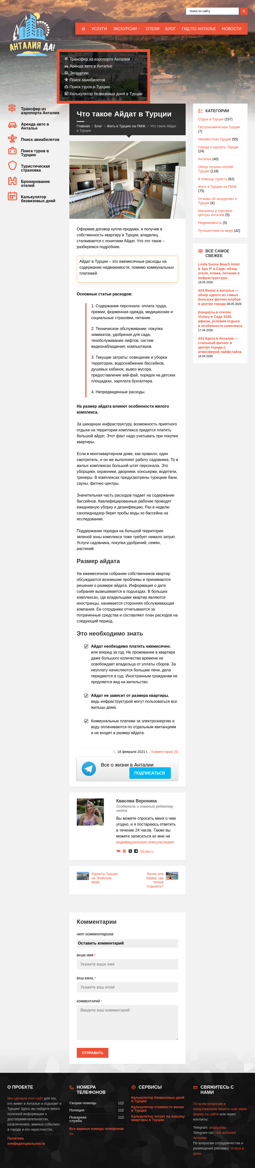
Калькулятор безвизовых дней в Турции (106, 94)
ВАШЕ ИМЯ (86, 955)
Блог (170, 29)
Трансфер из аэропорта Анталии (100, 59)
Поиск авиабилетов (87, 80)
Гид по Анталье (199, 29)
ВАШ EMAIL (86, 978)
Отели (152, 29)
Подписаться (150, 773)
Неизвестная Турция (214, 139)
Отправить (92, 1053)
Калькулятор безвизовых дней (38, 199)
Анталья (204, 159)
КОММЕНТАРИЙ (89, 1001)
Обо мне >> (147, 851)
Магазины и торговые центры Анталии (215, 213)
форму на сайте (206, 1114)
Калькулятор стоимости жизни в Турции (157, 1108)
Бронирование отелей (35, 183)
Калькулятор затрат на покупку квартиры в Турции (158, 1118)
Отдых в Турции (210, 119)
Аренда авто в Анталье (91, 66)
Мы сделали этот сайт (25, 1098)
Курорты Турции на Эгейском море (104, 878)
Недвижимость (210, 223)
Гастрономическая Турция (219, 127)
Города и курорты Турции (218, 147)
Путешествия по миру (215, 231)
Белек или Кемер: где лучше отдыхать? (154, 880)
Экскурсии (125, 29)
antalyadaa (217, 1127)
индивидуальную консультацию (145, 842)
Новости (231, 29)
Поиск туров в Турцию (90, 87)
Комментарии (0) (164, 752)
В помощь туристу (212, 179)
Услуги (99, 29)
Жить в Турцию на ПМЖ (126, 126)
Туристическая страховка (35, 168)
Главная (83, 126)
